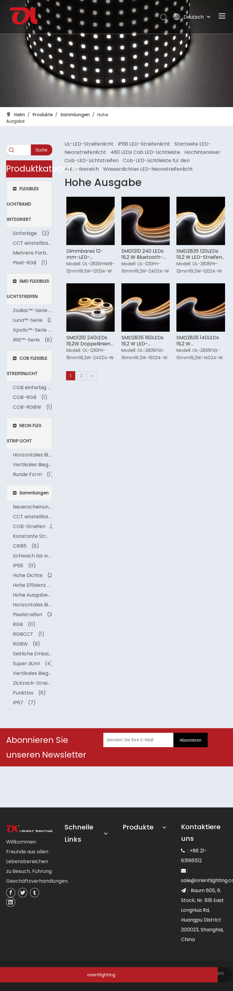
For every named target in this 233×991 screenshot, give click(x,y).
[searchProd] (18, 149)
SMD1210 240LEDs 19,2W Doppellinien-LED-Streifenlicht (89, 341)
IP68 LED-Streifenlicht (144, 143)
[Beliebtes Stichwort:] (41, 149)
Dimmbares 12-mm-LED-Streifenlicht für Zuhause (85, 254)
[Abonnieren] (190, 740)
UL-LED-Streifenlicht (89, 143)
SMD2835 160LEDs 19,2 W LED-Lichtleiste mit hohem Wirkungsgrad (142, 341)
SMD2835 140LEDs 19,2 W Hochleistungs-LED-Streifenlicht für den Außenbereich (200, 341)
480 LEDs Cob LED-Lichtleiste (145, 152)
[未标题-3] (29, 829)
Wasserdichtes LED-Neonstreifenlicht (148, 169)
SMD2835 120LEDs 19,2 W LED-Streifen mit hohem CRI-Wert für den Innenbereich (199, 254)
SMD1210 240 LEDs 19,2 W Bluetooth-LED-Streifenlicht (142, 254)
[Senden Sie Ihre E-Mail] (145, 740)
